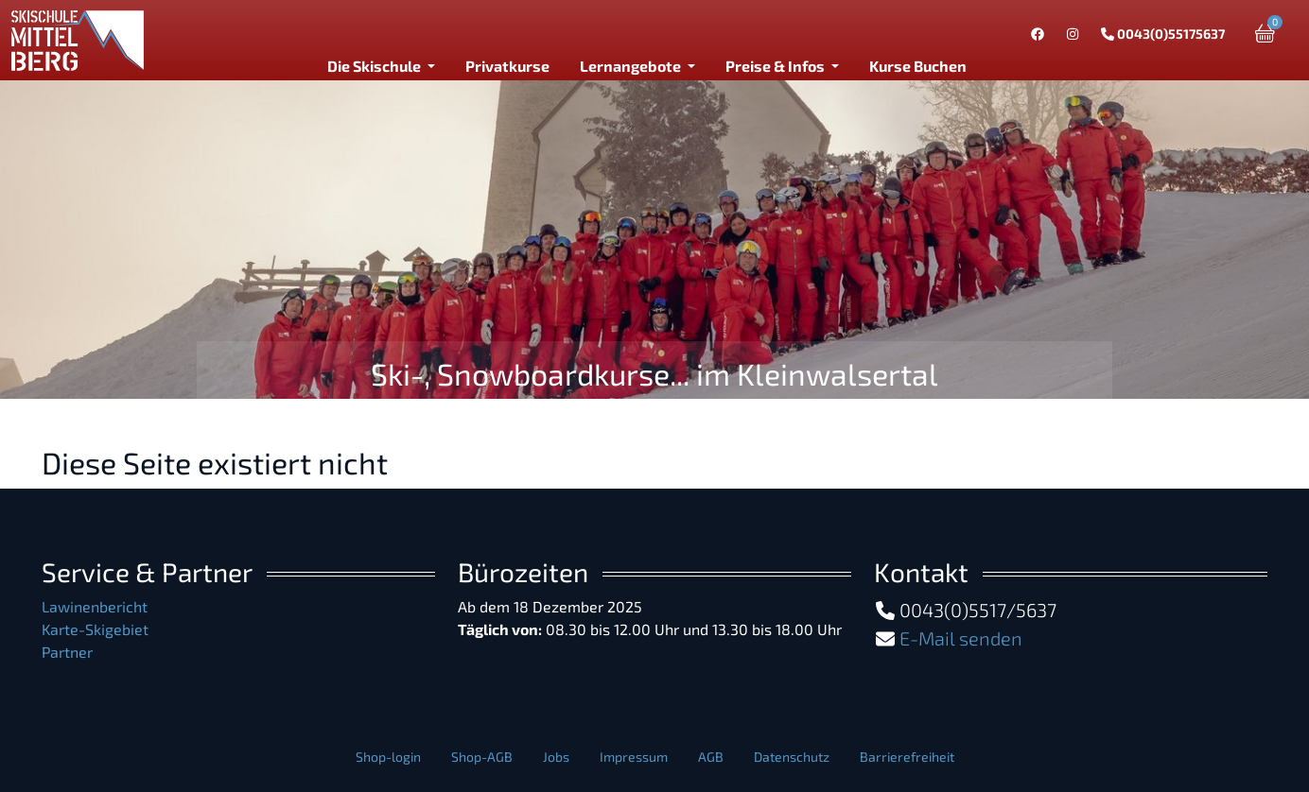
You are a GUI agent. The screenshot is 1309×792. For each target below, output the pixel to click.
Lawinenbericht (95, 606)
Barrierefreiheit (907, 757)
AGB (711, 757)
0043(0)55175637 (1163, 34)
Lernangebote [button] (632, 66)
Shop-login (388, 757)
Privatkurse (507, 66)
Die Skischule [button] (375, 66)
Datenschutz (791, 757)
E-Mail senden (960, 638)
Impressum (634, 757)
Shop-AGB (482, 757)
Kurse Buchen (918, 66)
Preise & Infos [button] (776, 66)
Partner (67, 652)
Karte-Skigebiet (95, 629)
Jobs (556, 757)
